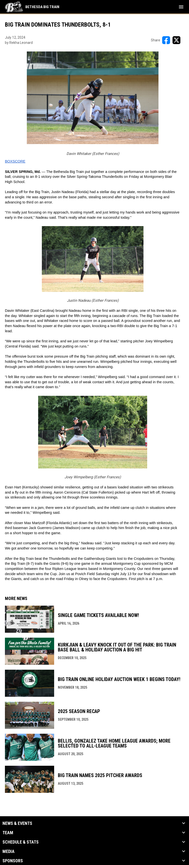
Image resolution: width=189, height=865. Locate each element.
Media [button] (8, 851)
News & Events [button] (17, 823)
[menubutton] (181, 7)
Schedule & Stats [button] (20, 842)
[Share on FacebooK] (166, 40)
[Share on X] (176, 40)
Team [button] (7, 833)
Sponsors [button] (12, 861)
